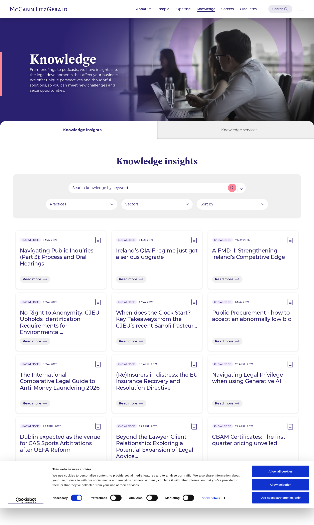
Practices (58, 205)
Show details (211, 514)
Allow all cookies (281, 488)
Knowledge (206, 9)
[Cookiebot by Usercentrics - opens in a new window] (25, 517)
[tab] (78, 130)
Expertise (183, 9)
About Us (144, 9)
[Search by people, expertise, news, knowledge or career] (147, 189)
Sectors (132, 205)
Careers (227, 9)
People (163, 9)
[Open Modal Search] (280, 9)
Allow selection (280, 501)
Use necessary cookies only (281, 514)
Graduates (248, 9)
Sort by (207, 205)
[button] (232, 189)
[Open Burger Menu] (301, 9)
